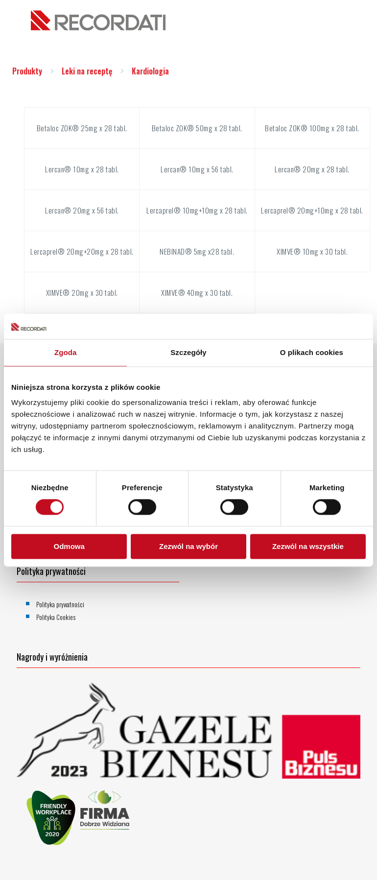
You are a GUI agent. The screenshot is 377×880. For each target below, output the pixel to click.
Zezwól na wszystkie (308, 546)
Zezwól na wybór (188, 546)
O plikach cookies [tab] (311, 352)
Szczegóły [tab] (188, 352)
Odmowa (69, 546)
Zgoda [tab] (65, 352)
